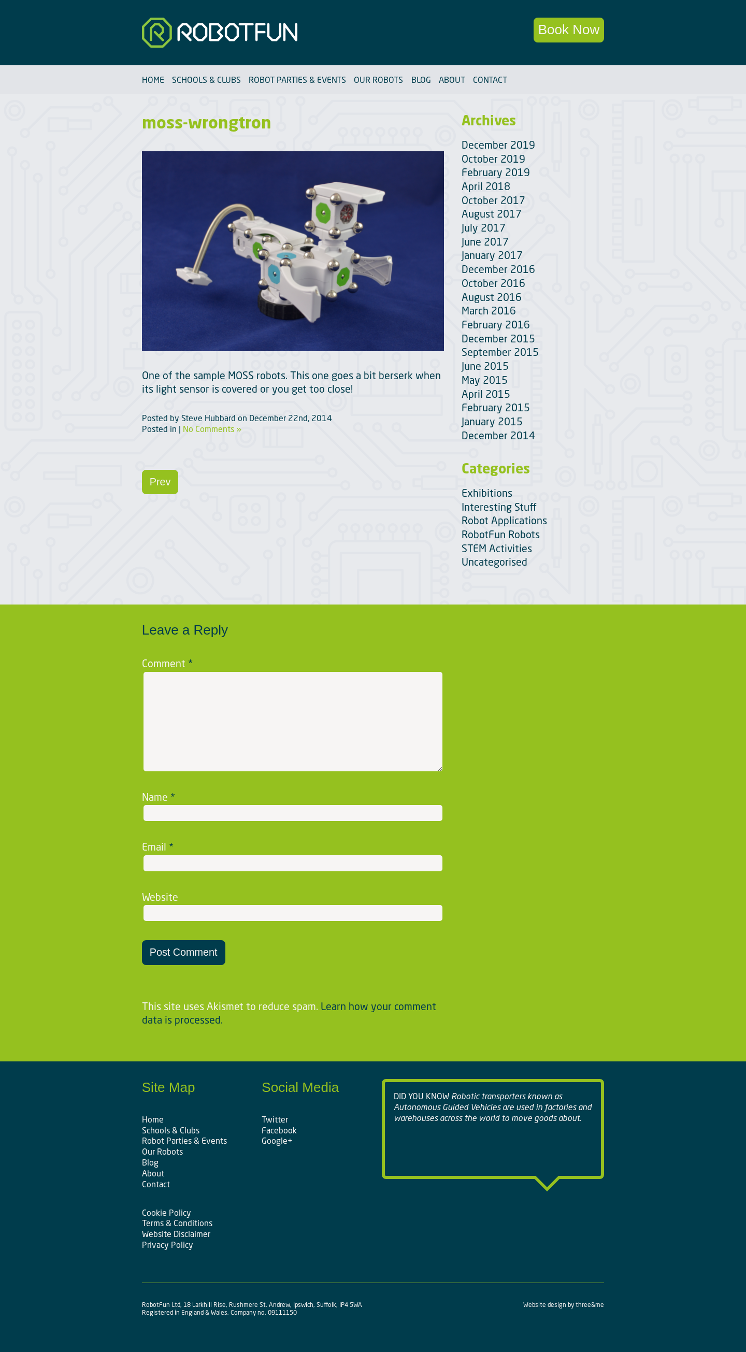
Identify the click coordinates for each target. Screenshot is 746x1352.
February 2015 (496, 407)
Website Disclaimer (176, 1234)
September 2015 (500, 352)
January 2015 (492, 421)
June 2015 (485, 366)
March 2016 (489, 311)
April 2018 (486, 186)
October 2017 (493, 200)
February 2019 (496, 172)
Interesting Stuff (499, 507)
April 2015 (486, 394)
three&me (590, 1304)
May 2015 (485, 380)
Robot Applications (504, 520)
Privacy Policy (167, 1244)
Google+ (277, 1140)
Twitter (275, 1119)
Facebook (279, 1130)
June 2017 (485, 242)
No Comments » (212, 429)
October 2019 (493, 159)
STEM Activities (497, 548)
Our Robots (378, 79)
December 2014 (498, 435)
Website (160, 897)
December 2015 (498, 339)
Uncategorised (494, 562)
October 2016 (493, 283)
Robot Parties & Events (297, 79)
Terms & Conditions (177, 1223)
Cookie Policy (166, 1212)
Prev (160, 481)
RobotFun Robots (501, 534)
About (452, 79)
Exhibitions (487, 493)
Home (153, 79)
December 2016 (498, 269)
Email (158, 847)
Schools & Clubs (206, 79)
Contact (490, 79)
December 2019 (498, 145)
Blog (421, 79)
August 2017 (492, 214)
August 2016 (492, 297)
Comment (167, 663)
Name (158, 797)
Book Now (569, 29)
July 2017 (484, 228)
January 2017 (492, 255)
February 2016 (496, 325)
